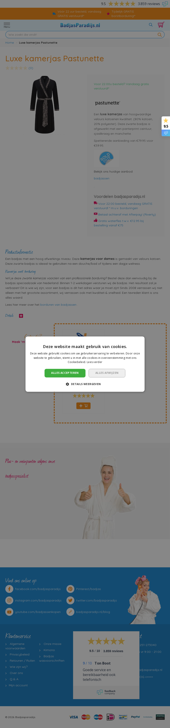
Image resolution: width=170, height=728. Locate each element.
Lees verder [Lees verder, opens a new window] (94, 362)
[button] (85, 384)
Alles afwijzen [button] (107, 373)
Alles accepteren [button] (65, 373)
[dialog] (85, 364)
